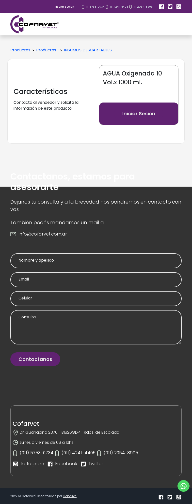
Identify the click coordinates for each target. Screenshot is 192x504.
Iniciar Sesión (64, 7)
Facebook (66, 463)
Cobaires (70, 496)
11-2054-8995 (143, 7)
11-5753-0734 (95, 7)
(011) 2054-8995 (121, 453)
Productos (20, 50)
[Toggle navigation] (185, 24)
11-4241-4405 (119, 7)
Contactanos (35, 359)
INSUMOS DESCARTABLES (88, 50)
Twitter (95, 463)
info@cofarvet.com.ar (43, 234)
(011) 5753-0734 (36, 453)
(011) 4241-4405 (79, 453)
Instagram (32, 463)
